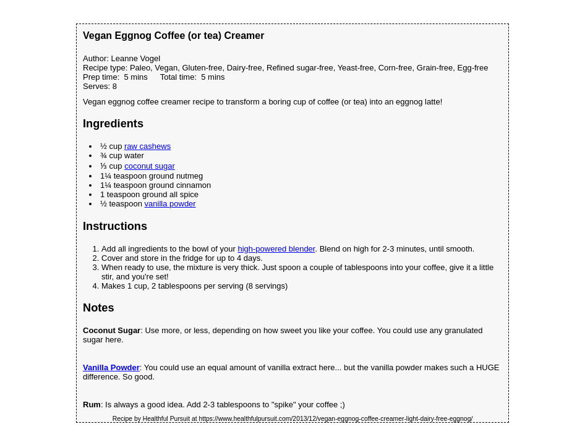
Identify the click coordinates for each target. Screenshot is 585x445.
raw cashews (147, 146)
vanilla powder (170, 203)
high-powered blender (276, 248)
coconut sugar (149, 166)
